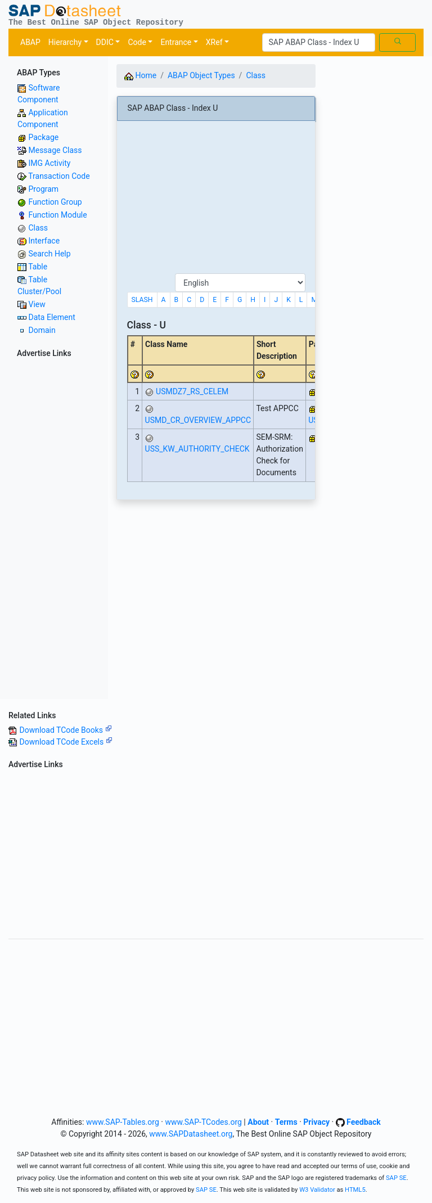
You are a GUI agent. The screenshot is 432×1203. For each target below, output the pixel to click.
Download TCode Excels (65, 741)
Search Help (49, 253)
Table (37, 266)
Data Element (51, 317)
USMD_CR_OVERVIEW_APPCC (198, 420)
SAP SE (396, 1178)
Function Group (55, 201)
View (36, 304)
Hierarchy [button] (65, 42)
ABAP (30, 42)
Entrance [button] (175, 42)
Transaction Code (58, 176)
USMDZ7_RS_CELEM (192, 391)
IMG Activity (49, 163)
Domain (41, 330)
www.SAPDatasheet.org (190, 1133)
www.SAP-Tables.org (122, 1122)
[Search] (318, 42)
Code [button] (137, 42)
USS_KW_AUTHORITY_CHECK (197, 448)
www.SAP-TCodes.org (203, 1122)
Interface (44, 240)
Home (140, 75)
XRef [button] (214, 42)
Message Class (55, 150)
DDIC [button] (105, 42)
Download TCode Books (65, 730)
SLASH (142, 300)
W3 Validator (317, 1189)
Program (43, 188)
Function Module (57, 214)
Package (43, 137)
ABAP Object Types (201, 75)
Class (38, 227)
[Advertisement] (54, 530)
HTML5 (355, 1189)
